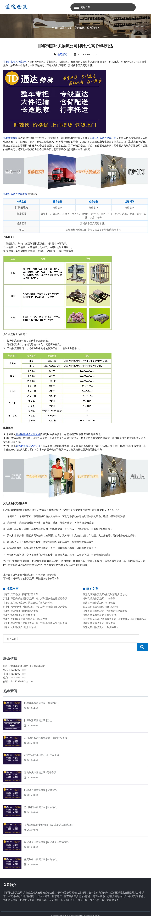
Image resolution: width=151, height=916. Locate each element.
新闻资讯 (80, 27)
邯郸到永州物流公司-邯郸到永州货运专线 (25, 619)
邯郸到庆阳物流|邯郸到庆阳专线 (20, 594)
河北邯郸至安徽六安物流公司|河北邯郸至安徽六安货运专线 (35, 623)
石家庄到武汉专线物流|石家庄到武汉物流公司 (49, 816)
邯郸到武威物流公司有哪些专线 (99, 614)
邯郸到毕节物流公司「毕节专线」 (42, 694)
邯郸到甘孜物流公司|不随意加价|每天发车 (36, 578)
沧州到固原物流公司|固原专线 (40, 799)
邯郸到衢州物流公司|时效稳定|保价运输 (34, 574)
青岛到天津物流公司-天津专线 (40, 764)
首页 (70, 27)
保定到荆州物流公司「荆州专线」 (101, 627)
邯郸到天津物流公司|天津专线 (40, 781)
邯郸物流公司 (10, 137)
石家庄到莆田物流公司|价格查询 (100, 606)
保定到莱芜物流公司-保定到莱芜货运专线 (105, 594)
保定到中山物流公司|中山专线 (40, 851)
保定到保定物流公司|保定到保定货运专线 (46, 833)
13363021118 (18, 665)
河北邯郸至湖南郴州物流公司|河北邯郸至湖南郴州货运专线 (35, 606)
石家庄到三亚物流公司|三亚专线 (41, 747)
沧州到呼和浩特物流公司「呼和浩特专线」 (47, 729)
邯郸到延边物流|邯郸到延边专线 (20, 610)
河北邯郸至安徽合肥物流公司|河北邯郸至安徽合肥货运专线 (35, 598)
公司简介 (9, 876)
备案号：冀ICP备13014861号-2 (75, 911)
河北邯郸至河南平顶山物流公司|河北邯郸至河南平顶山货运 (115, 619)
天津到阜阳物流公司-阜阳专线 (99, 602)
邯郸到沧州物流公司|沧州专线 (19, 627)
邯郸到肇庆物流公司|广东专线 (99, 598)
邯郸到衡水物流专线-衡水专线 (19, 614)
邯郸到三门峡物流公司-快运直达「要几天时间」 (29, 602)
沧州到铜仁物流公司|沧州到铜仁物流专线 (105, 610)
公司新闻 (92, 27)
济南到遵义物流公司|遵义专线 (99, 623)
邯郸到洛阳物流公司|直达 (38, 712)
